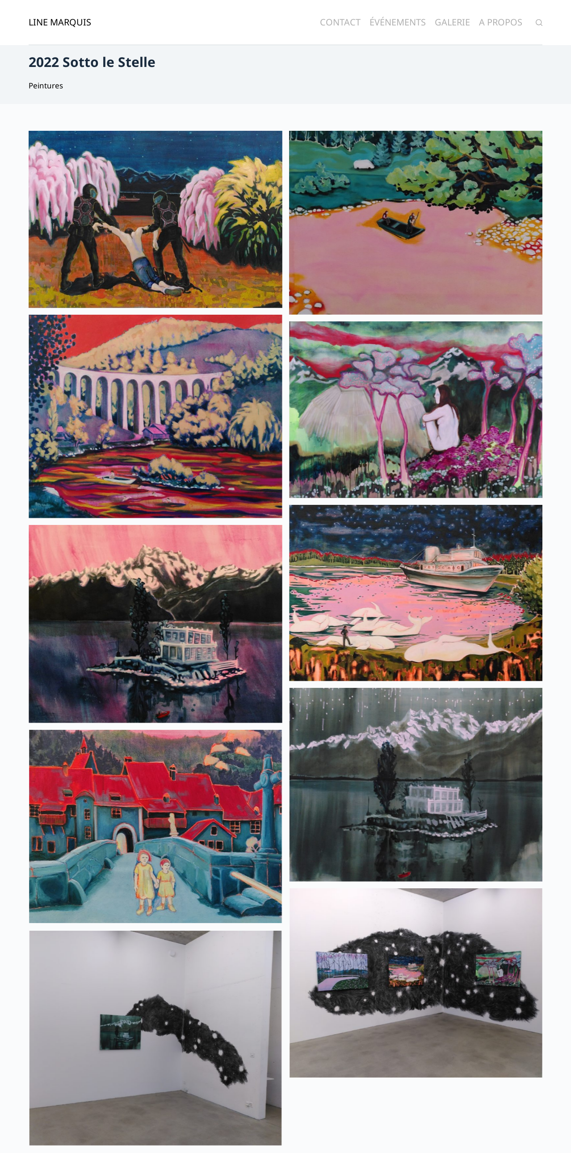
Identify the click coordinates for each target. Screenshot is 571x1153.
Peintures (46, 85)
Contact (340, 22)
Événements (397, 22)
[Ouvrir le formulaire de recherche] (539, 22)
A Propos (500, 22)
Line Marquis (60, 22)
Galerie (452, 22)
